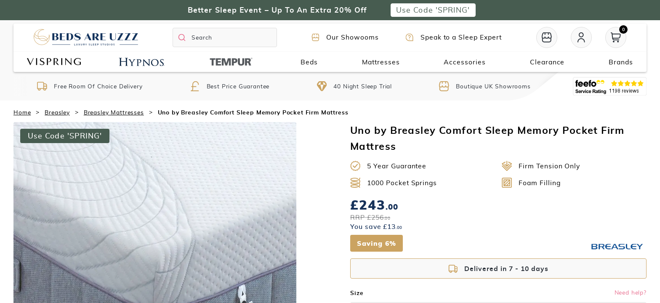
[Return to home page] (86, 37)
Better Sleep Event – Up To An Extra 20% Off (277, 10)
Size (356, 293)
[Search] (225, 37)
